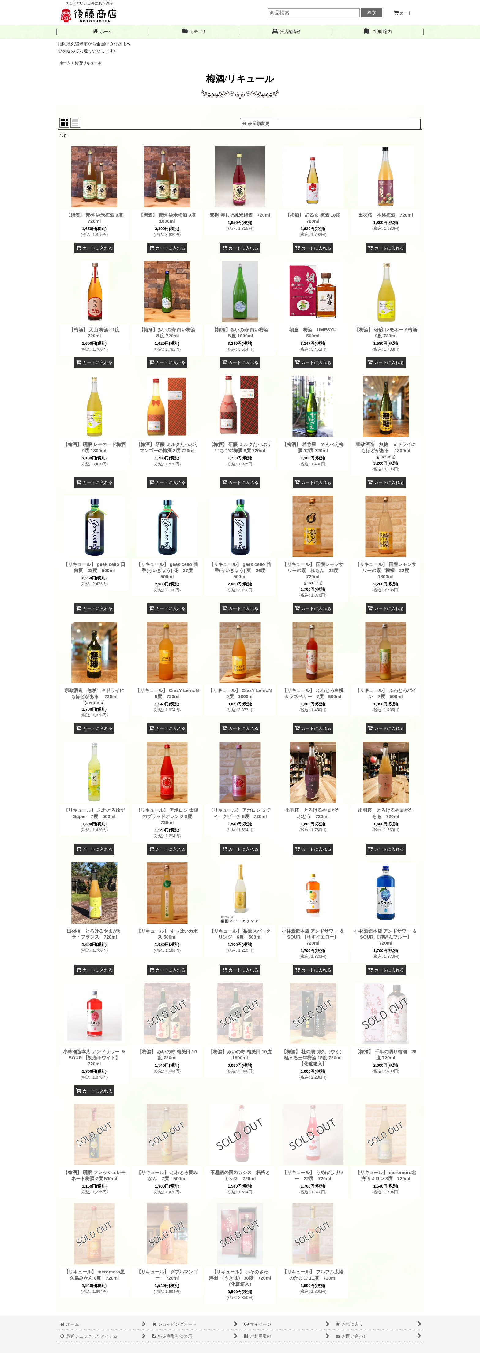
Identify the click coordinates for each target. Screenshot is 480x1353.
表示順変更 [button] (255, 123)
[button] (286, 31)
